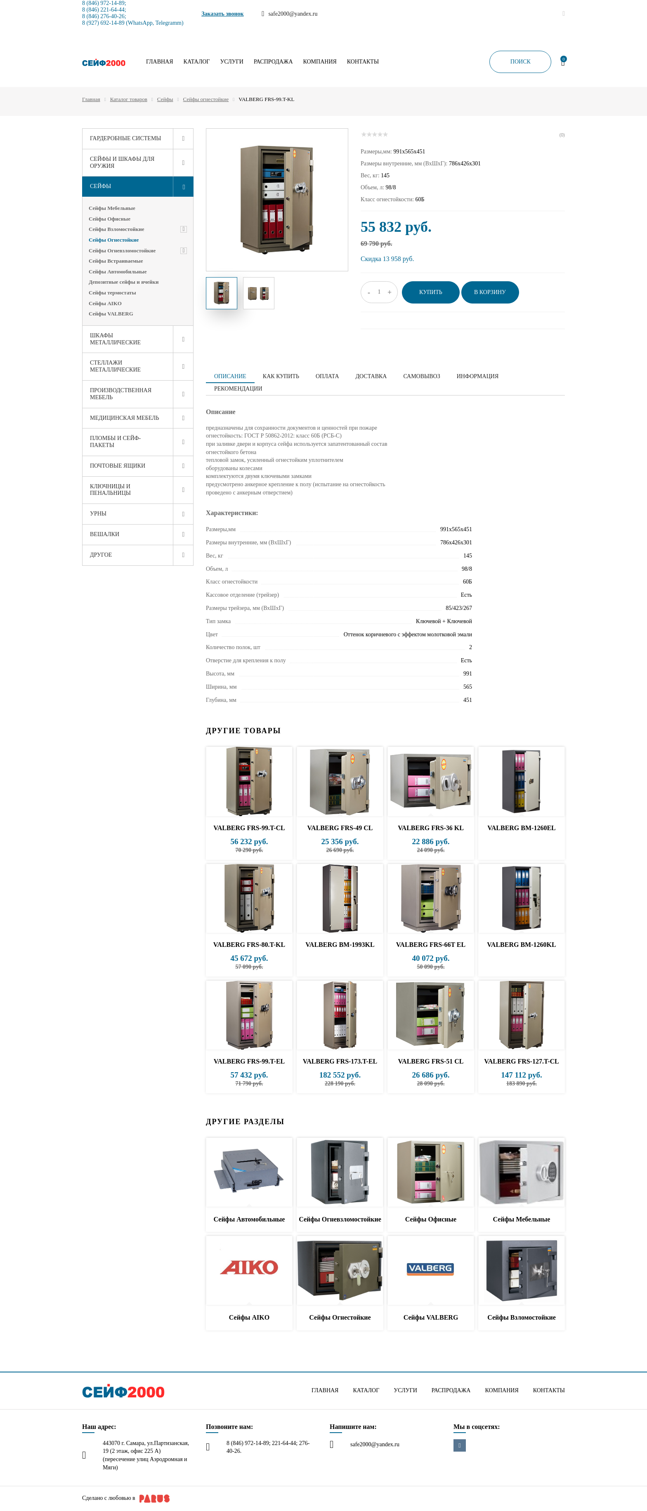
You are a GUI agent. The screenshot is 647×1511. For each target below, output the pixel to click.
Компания (320, 62)
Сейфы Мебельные (112, 208)
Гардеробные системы (125, 138)
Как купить (281, 376)
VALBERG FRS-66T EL (430, 944)
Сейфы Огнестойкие (114, 240)
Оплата (327, 376)
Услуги (231, 62)
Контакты (363, 62)
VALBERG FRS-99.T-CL (249, 827)
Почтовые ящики (117, 466)
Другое (101, 555)
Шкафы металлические (115, 339)
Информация (477, 376)
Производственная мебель (120, 393)
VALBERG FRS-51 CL (431, 1061)
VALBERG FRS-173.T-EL (340, 1061)
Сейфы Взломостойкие (116, 229)
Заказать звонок (222, 14)
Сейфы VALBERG (111, 314)
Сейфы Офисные (109, 219)
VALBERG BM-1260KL (521, 944)
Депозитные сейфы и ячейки (124, 282)
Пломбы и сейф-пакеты (115, 441)
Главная (159, 62)
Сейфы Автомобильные (118, 271)
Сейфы (165, 99)
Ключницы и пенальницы (110, 490)
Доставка (371, 376)
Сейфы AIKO (105, 303)
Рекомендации (238, 389)
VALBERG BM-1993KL (339, 944)
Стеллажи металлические (115, 366)
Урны (98, 514)
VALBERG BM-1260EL (521, 827)
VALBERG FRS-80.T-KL (249, 944)
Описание (230, 376)
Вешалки (104, 534)
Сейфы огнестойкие (206, 99)
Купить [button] (430, 292)
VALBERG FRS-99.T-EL (249, 1061)
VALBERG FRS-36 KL (431, 827)
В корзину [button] (490, 292)
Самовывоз (421, 376)
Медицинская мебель (124, 418)
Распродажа (273, 62)
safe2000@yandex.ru (374, 1444)
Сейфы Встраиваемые (116, 261)
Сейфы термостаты (112, 292)
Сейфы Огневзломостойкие (122, 250)
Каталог (197, 62)
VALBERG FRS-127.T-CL (521, 1061)
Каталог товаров (128, 99)
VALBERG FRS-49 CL (340, 827)
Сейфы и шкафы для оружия (122, 162)
